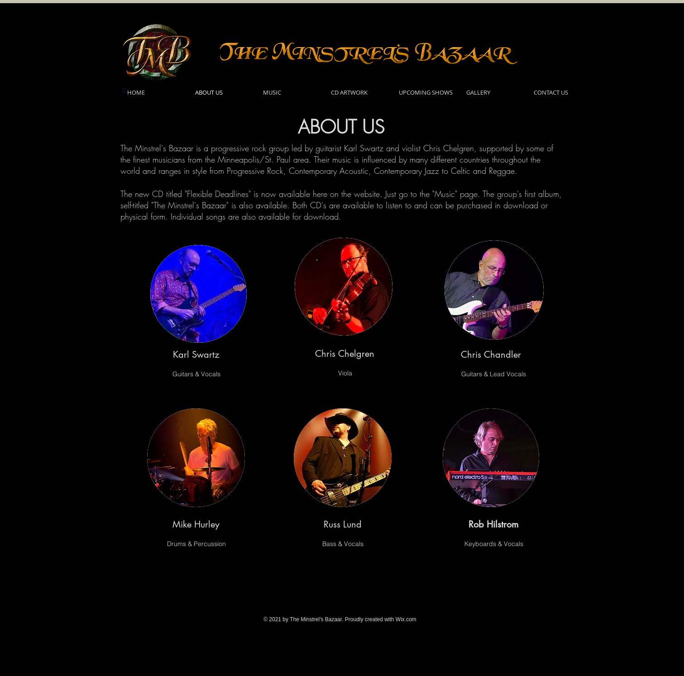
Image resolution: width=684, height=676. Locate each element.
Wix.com (406, 619)
